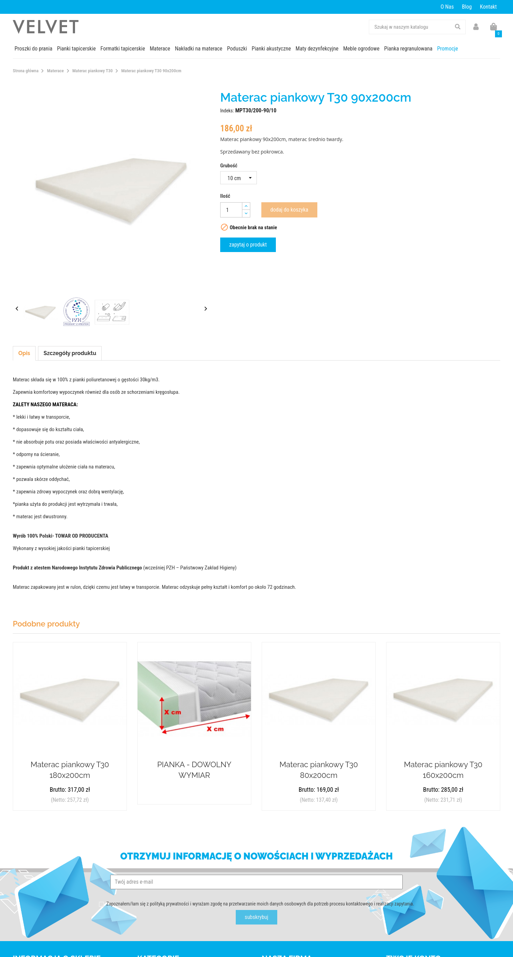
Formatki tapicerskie (123, 48)
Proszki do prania (33, 48)
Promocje (447, 48)
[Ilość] (231, 209)
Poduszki (237, 48)
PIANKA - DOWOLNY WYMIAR (194, 770)
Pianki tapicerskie (76, 48)
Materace (160, 48)
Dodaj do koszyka (289, 209)
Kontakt (488, 6)
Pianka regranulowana (408, 48)
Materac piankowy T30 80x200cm (319, 770)
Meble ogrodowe (361, 48)
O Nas (447, 6)
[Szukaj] (417, 27)
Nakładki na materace (198, 48)
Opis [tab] (24, 353)
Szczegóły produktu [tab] (70, 353)
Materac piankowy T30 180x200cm (70, 770)
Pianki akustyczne (271, 48)
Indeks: (227, 110)
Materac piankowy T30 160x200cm (443, 770)
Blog (467, 6)
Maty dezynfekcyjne (317, 48)
